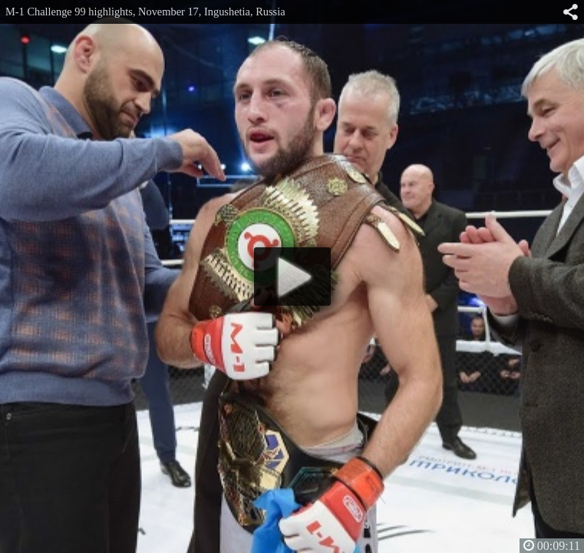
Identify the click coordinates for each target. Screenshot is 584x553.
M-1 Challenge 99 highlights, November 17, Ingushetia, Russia (145, 11)
